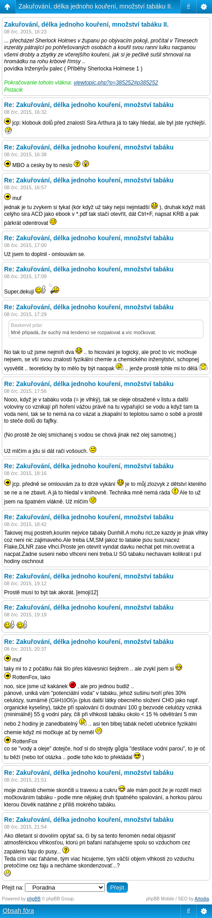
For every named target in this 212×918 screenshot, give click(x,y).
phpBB (34, 898)
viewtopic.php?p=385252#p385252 (116, 82)
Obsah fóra (18, 910)
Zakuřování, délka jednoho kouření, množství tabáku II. (96, 6)
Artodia (202, 898)
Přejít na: (13, 888)
